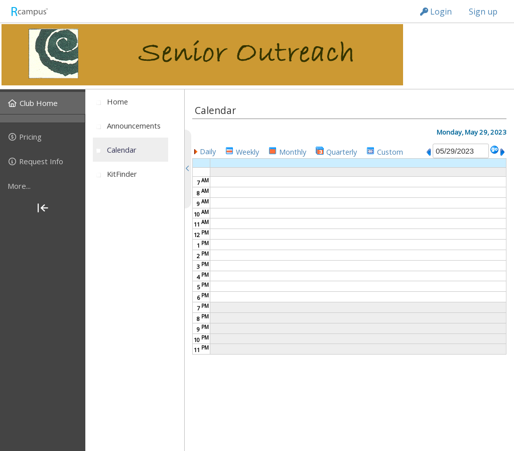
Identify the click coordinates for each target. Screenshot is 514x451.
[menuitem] (42, 103)
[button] (205, 151)
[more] (42, 186)
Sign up (483, 11)
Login (436, 11)
